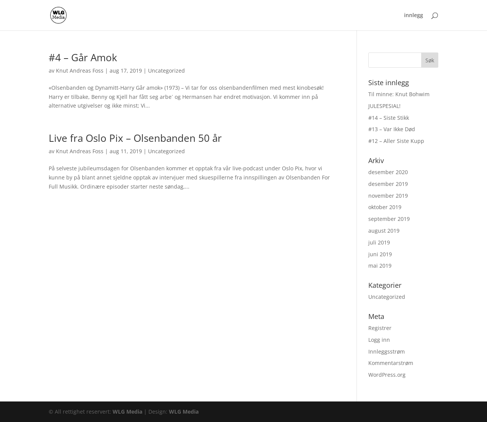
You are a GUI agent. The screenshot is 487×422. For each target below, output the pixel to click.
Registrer (380, 328)
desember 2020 (388, 172)
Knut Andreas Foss (79, 70)
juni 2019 (380, 254)
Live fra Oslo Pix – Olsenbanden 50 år (135, 138)
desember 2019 (388, 183)
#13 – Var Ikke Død (391, 129)
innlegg (413, 16)
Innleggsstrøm (386, 351)
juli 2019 (379, 242)
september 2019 (389, 218)
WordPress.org (387, 374)
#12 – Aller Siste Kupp (396, 140)
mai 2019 (380, 265)
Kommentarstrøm (390, 362)
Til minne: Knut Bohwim (399, 94)
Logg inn (379, 339)
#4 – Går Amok (83, 57)
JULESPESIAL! (384, 105)
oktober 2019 (384, 207)
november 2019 (388, 195)
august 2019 (383, 230)
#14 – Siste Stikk (388, 117)
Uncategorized (166, 70)
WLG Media (127, 411)
